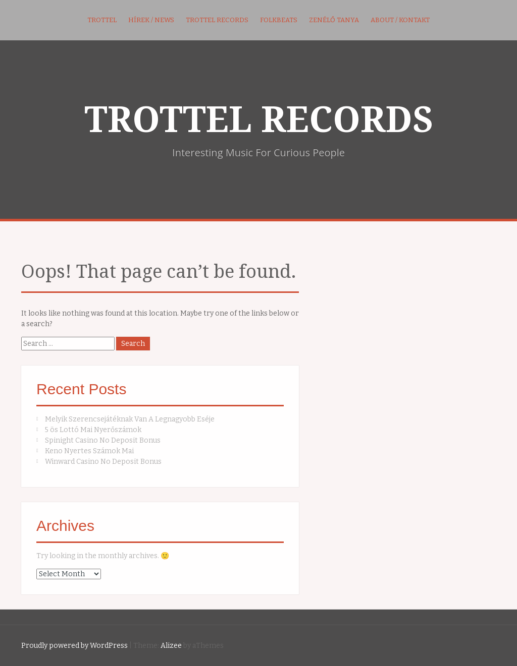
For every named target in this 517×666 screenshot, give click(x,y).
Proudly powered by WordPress (74, 645)
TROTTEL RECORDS (258, 120)
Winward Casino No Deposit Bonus (103, 461)
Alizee (171, 645)
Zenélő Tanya (334, 20)
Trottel (102, 20)
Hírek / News (151, 20)
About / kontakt (400, 20)
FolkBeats (278, 20)
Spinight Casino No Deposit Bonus (103, 440)
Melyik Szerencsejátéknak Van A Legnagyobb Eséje (130, 419)
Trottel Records (217, 20)
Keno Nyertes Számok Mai (89, 451)
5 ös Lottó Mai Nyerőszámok (93, 430)
